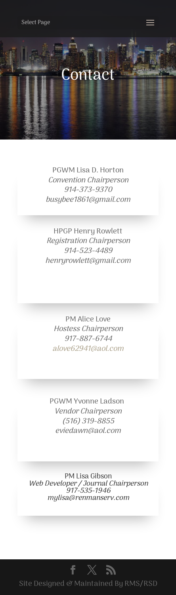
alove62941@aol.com (88, 349)
